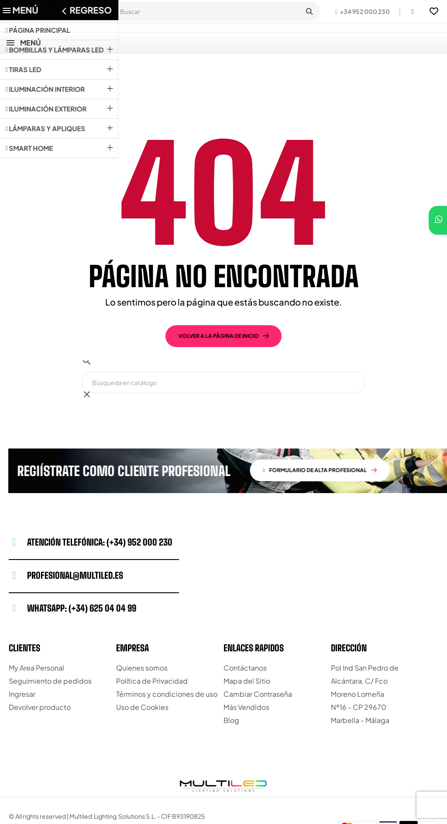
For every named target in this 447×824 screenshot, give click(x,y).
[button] (362, 11)
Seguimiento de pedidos (50, 649)
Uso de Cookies (142, 675)
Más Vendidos (246, 675)
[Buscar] (223, 351)
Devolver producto (40, 675)
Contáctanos (245, 636)
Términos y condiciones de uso (166, 662)
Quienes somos (142, 636)
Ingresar (22, 662)
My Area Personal (36, 636)
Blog (231, 688)
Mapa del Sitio (247, 649)
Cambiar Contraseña (258, 662)
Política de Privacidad (152, 649)
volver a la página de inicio (219, 304)
